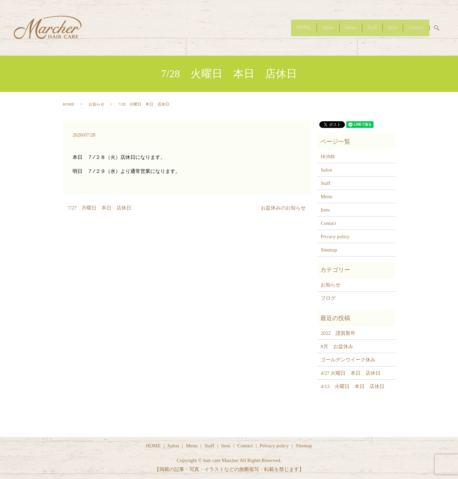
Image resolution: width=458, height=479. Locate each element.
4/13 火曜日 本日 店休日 (352, 386)
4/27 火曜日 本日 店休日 (351, 373)
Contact (414, 27)
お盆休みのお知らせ (283, 208)
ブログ (328, 298)
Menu (337, 27)
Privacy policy (335, 236)
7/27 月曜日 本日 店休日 (100, 208)
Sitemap (329, 249)
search (440, 28)
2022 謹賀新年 (338, 333)
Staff (362, 27)
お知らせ (96, 104)
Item (386, 27)
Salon (310, 27)
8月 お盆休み (337, 346)
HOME (282, 27)
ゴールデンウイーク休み (348, 359)
